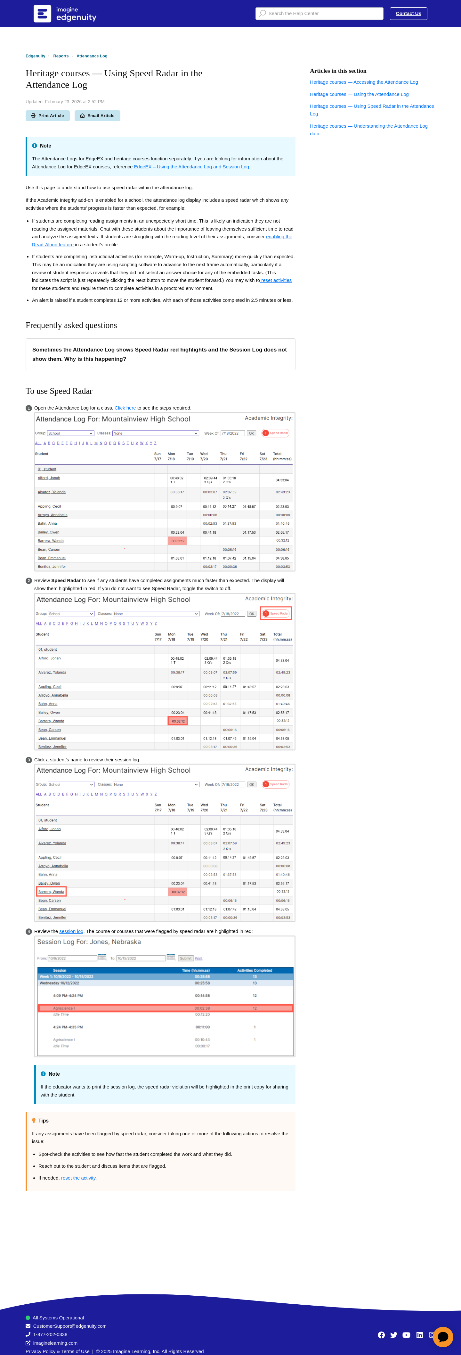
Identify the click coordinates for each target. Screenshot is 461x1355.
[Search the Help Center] (319, 13)
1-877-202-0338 (50, 1334)
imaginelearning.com (55, 1343)
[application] (443, 1337)
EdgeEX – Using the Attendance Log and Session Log (191, 166)
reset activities (276, 280)
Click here (125, 408)
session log (71, 931)
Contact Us (408, 13)
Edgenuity (35, 56)
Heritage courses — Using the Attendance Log (359, 94)
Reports (61, 56)
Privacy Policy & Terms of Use (58, 1351)
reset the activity (78, 1178)
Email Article (97, 115)
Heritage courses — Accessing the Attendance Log (364, 82)
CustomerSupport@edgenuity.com (70, 1326)
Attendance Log (92, 56)
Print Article (47, 115)
